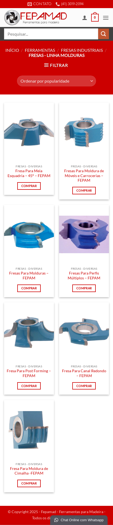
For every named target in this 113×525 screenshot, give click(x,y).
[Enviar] (103, 34)
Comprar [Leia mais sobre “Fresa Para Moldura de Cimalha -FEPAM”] (29, 483)
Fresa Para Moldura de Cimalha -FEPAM (29, 471)
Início (12, 50)
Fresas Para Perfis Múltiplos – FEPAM (84, 275)
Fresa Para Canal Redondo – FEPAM (84, 373)
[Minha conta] (84, 17)
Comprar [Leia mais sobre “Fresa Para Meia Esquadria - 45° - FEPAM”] (29, 186)
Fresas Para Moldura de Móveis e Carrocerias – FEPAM (84, 175)
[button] (95, 17)
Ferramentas (40, 50)
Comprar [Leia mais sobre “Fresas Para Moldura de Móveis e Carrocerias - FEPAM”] (84, 190)
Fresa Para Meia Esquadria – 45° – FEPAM (29, 173)
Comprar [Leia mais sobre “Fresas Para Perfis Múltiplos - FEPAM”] (84, 288)
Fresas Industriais (82, 50)
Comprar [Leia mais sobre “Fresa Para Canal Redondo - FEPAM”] (84, 386)
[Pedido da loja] (56, 81)
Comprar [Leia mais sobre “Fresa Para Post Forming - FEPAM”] (29, 386)
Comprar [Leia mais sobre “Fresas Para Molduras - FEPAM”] (29, 288)
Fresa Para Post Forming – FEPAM (29, 373)
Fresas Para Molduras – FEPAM (29, 275)
